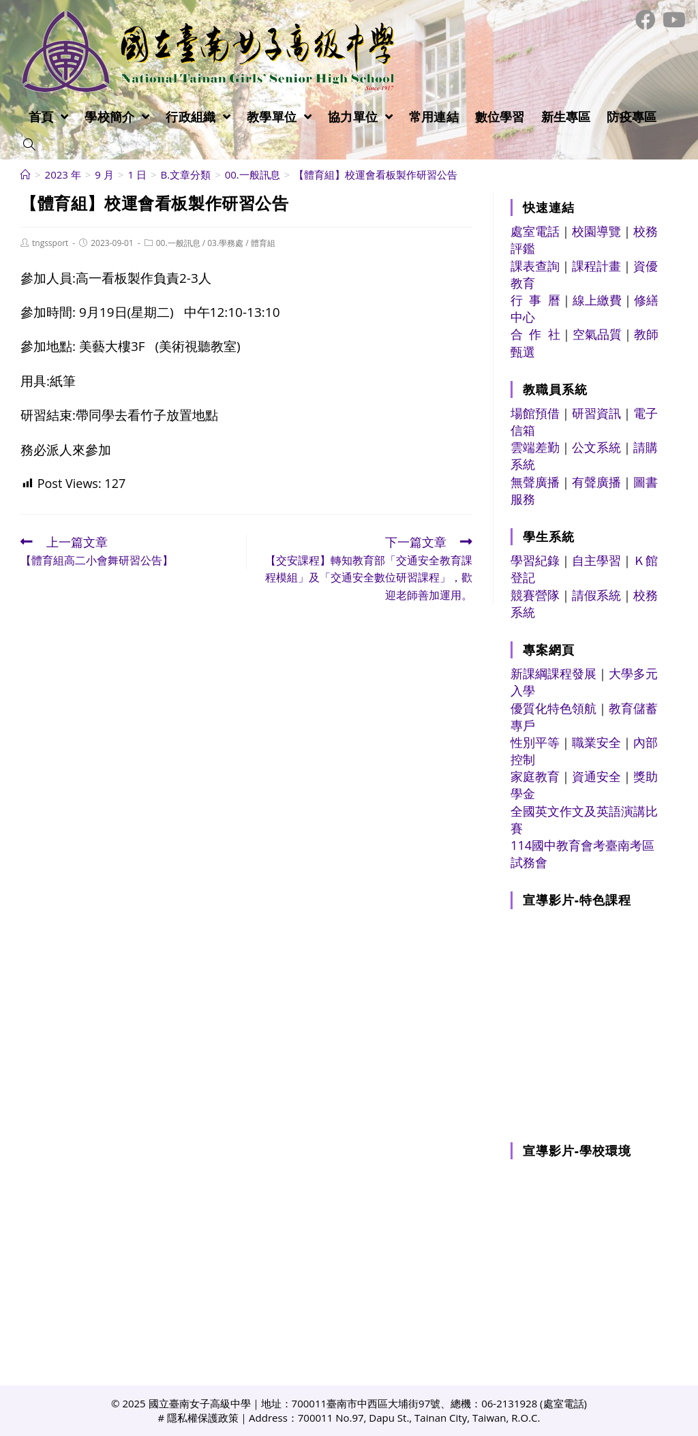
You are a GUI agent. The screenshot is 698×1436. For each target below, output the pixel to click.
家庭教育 (535, 776)
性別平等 (535, 742)
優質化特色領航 (553, 708)
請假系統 (596, 595)
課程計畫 (596, 266)
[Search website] (29, 145)
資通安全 (596, 776)
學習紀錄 (535, 560)
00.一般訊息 (178, 243)
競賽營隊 (535, 595)
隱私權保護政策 (203, 1417)
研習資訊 (596, 413)
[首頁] (25, 174)
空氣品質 (597, 334)
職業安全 (596, 742)
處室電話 (535, 231)
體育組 (263, 243)
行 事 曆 (535, 300)
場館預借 (535, 413)
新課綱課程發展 (553, 673)
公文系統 (596, 447)
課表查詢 (535, 266)
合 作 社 (535, 334)
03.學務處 (225, 243)
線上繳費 (597, 300)
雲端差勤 (535, 447)
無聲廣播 (535, 482)
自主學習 (596, 560)
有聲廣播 (596, 482)
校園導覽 (596, 231)
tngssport (50, 243)
